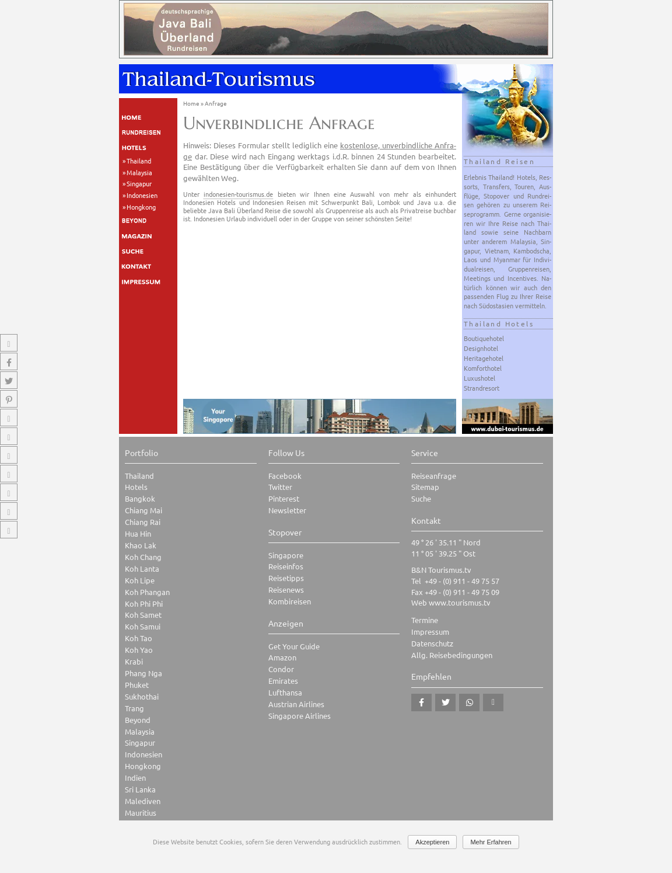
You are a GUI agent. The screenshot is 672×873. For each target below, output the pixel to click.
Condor (281, 669)
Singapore (285, 555)
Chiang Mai (143, 510)
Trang (134, 708)
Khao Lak (140, 545)
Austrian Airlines (296, 704)
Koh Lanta (142, 568)
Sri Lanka (140, 789)
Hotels (136, 487)
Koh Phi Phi (144, 603)
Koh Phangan (147, 592)
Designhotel (481, 348)
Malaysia (139, 172)
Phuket (137, 685)
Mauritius (140, 813)
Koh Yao (139, 650)
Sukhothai (142, 696)
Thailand (139, 160)
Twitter (280, 487)
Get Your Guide (294, 646)
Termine (424, 620)
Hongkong (141, 206)
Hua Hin (138, 533)
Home (191, 103)
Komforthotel (483, 368)
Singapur (139, 183)
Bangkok (140, 498)
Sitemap (425, 487)
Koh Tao (138, 638)
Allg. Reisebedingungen (451, 655)
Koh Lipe (140, 580)
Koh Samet (143, 615)
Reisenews (286, 589)
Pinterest (283, 498)
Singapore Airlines (299, 716)
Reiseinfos (285, 566)
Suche (421, 498)
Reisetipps (286, 578)
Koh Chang (143, 557)
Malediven (142, 801)
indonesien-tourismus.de (238, 194)
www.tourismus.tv (460, 602)
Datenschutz (432, 643)
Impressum (430, 632)
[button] (421, 702)
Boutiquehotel (484, 338)
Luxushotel (479, 377)
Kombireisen (289, 601)
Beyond (137, 720)
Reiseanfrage (433, 476)
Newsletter (287, 510)
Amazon (282, 657)
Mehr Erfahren (490, 842)
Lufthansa (285, 692)
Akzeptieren (432, 842)
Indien (135, 777)
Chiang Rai (142, 522)
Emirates (283, 681)
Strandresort (481, 387)
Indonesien (142, 195)
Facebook (285, 476)
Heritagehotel (483, 358)
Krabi (134, 661)
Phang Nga (143, 673)
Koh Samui (142, 626)
